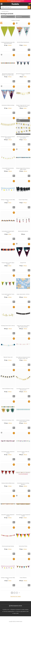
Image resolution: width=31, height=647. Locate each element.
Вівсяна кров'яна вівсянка (23, 231)
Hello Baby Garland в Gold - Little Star (8, 325)
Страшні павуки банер (23, 199)
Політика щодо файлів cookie (22, 611)
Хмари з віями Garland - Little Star (23, 294)
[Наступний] (19, 593)
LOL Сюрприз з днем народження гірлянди (7, 452)
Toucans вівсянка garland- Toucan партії (8, 295)
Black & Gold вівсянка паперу (7, 388)
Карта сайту (16, 613)
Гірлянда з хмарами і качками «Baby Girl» (8, 578)
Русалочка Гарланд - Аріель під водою (23, 452)
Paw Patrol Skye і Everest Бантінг (23, 42)
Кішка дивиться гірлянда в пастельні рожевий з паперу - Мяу (23, 358)
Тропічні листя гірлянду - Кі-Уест (8, 420)
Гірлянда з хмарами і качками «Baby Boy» (8, 200)
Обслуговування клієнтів (15, 605)
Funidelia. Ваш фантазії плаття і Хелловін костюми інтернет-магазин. (15, 4)
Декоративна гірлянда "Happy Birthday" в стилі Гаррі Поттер (8, 74)
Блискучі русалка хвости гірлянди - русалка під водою (23, 421)
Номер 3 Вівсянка (23, 577)
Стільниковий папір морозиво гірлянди (8, 169)
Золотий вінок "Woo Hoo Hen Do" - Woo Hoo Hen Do (23, 389)
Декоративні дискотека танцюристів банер (23, 74)
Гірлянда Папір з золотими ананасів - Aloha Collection (8, 137)
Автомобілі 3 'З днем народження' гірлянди (7, 515)
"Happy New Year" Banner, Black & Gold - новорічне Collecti (23, 326)
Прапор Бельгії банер (23, 546)
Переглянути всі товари (15, 596)
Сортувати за (4, 16)
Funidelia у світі (6, 609)
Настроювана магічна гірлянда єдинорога (23, 484)
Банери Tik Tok (23, 262)
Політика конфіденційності (9, 611)
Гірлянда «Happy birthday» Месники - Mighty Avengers (23, 169)
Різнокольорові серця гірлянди (8, 546)
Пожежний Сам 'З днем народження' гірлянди (23, 515)
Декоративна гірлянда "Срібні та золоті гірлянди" (23, 137)
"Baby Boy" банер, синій (7, 357)
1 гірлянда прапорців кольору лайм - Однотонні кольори (8, 43)
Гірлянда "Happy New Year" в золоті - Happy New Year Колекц (23, 106)
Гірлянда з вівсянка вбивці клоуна (7, 483)
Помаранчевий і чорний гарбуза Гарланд (8, 263)
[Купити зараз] (14, 50)
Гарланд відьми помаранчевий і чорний (8, 232)
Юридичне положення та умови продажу (19, 609)
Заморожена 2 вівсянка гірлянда (8, 105)
